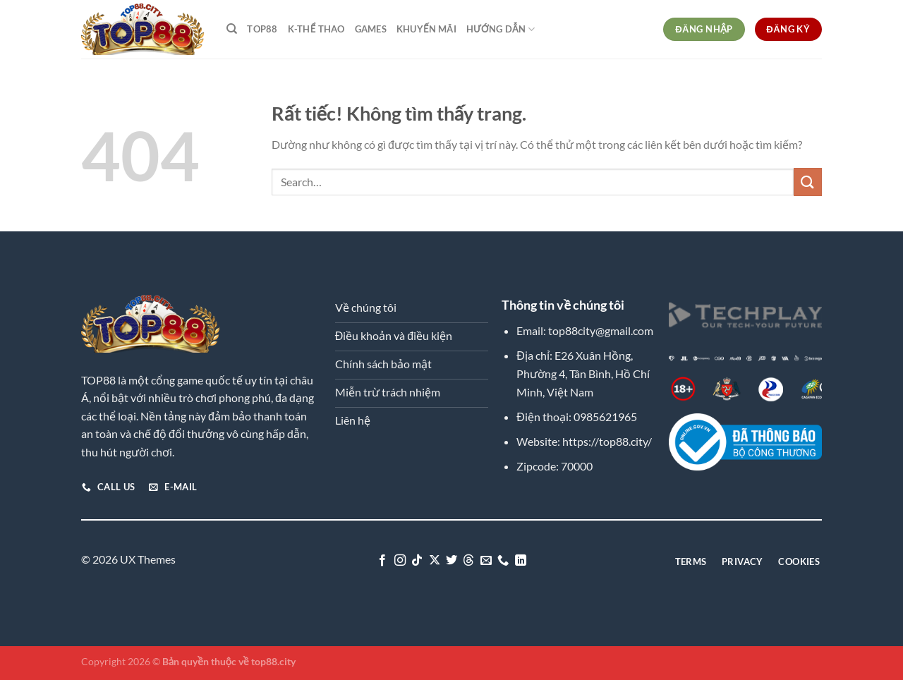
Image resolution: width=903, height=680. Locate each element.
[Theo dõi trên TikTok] (417, 560)
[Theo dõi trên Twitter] (451, 560)
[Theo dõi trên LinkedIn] (520, 560)
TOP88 (262, 29)
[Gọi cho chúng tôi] (503, 560)
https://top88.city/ (607, 441)
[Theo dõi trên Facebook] (382, 560)
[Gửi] (808, 181)
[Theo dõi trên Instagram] (399, 560)
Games (371, 29)
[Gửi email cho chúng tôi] (486, 560)
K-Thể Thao (316, 29)
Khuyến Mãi (426, 29)
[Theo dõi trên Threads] (468, 560)
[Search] (231, 29)
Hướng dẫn (500, 29)
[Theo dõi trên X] (434, 560)
